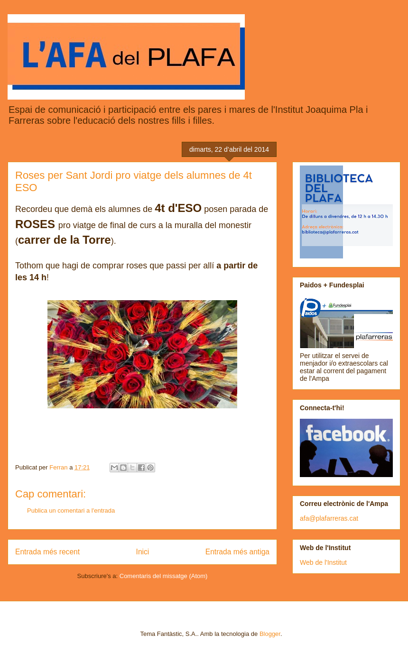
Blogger (270, 633)
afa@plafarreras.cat (329, 518)
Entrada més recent (47, 552)
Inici (142, 552)
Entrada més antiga (237, 552)
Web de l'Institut (323, 562)
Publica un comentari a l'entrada (71, 510)
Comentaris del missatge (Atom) (164, 575)
